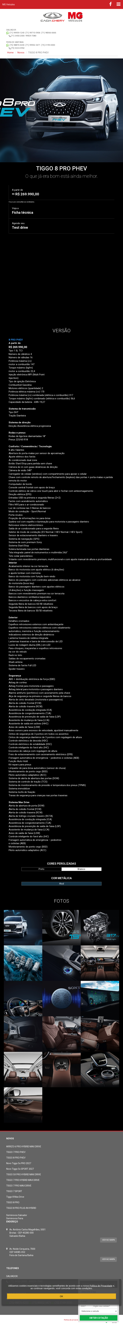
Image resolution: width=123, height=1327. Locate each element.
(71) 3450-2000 (18, 36)
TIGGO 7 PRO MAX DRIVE (18, 1185)
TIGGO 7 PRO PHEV (15, 1152)
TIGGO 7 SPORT (14, 1191)
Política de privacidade (72, 1320)
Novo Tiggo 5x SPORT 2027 (20, 1169)
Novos (20, 52)
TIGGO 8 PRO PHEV (15, 1157)
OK (61, 1296)
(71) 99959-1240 (16, 32)
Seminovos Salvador (16, 1215)
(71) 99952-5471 (32, 45)
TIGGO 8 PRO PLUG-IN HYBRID (21, 1208)
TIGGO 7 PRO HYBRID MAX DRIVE (23, 1180)
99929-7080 (30, 36)
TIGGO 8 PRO (12, 1202)
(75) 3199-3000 (48, 45)
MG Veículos (8, 4)
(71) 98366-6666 (48, 32)
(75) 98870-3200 (16, 45)
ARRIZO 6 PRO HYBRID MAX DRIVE (23, 1146)
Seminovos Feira (14, 1218)
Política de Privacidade (101, 1286)
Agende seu (20, 226)
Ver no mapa (108, 1240)
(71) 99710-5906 (32, 32)
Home (10, 52)
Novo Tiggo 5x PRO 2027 (18, 1163)
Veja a (22, 211)
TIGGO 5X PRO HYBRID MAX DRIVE (23, 1174)
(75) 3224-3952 (18, 48)
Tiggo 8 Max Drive (15, 1197)
